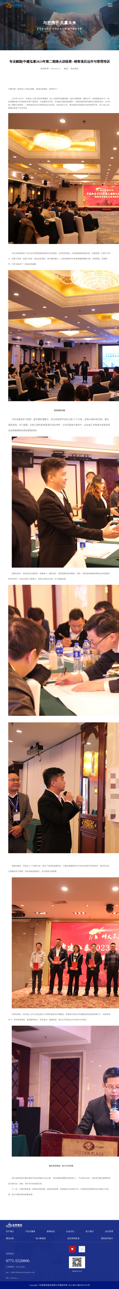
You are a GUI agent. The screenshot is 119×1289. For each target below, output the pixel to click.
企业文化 (70, 1231)
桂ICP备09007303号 (81, 1285)
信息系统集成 (73, 1238)
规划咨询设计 (107, 1238)
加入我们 (90, 1231)
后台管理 (109, 1231)
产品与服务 (30, 1231)
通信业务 (10, 1238)
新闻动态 (51, 1231)
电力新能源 (41, 1238)
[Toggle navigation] (68, 5)
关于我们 (10, 1231)
